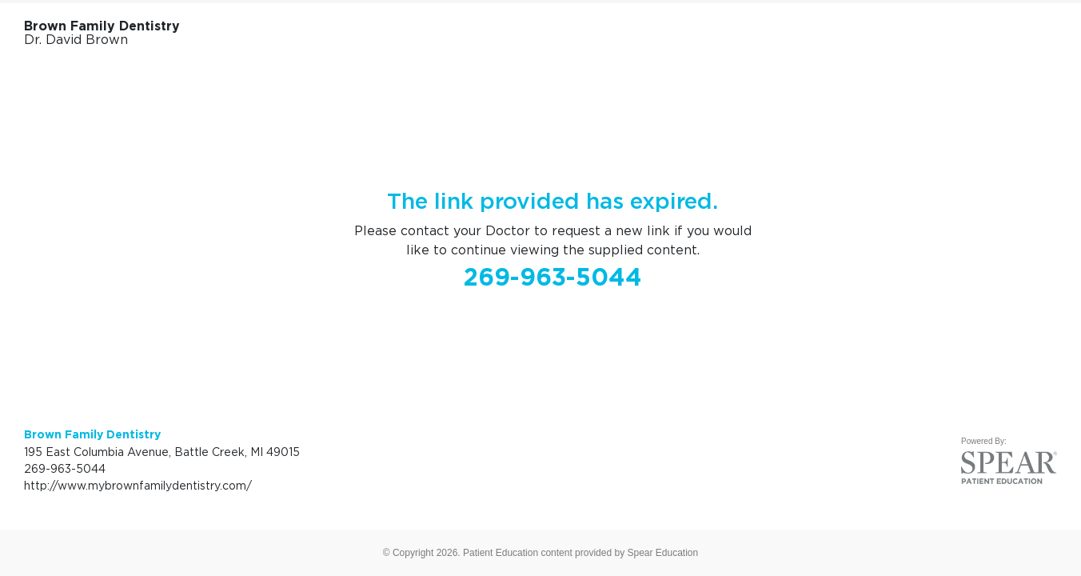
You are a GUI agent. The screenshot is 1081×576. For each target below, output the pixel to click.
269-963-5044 (553, 277)
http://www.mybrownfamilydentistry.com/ (138, 485)
